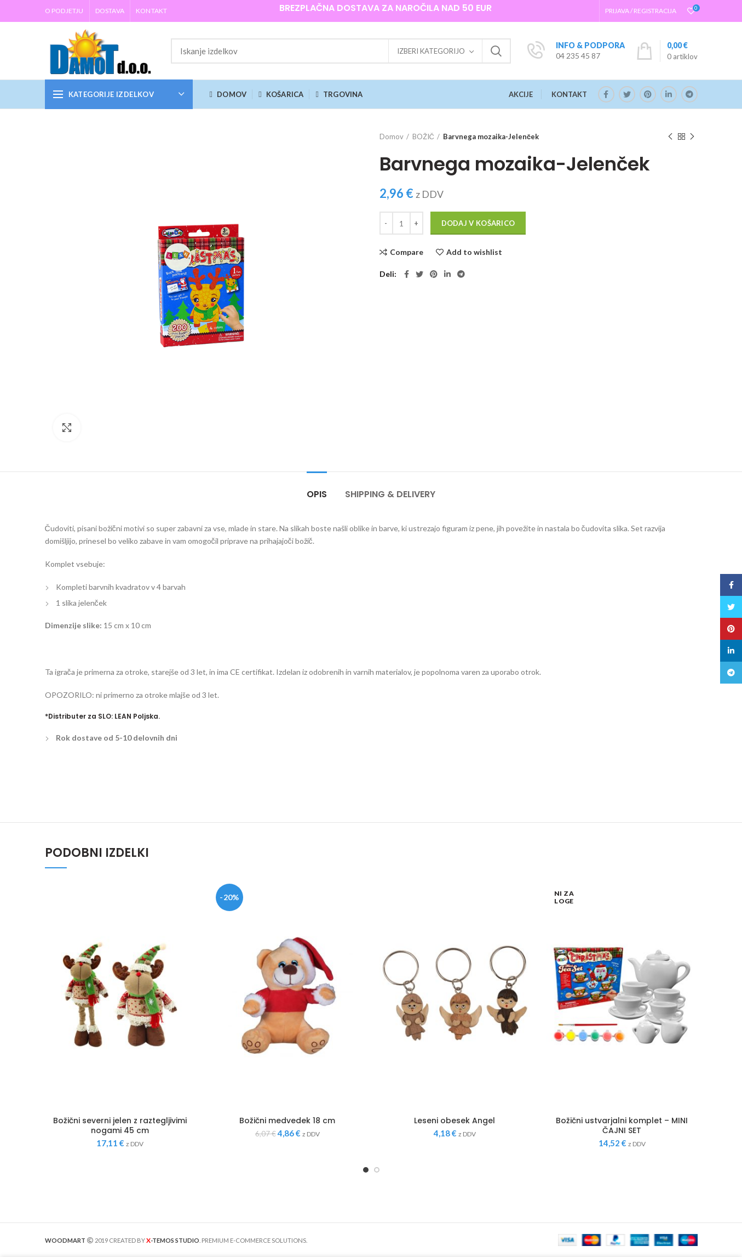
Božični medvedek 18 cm (287, 1120)
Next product (692, 137)
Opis (317, 494)
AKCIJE (521, 94)
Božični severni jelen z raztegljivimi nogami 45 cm (120, 1125)
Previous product (670, 137)
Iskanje (496, 51)
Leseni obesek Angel (454, 1120)
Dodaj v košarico (478, 223)
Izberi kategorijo (431, 51)
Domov (391, 136)
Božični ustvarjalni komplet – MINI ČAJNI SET (622, 1125)
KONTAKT (569, 94)
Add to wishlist (474, 252)
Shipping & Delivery (390, 494)
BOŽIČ (423, 136)
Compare (406, 252)
